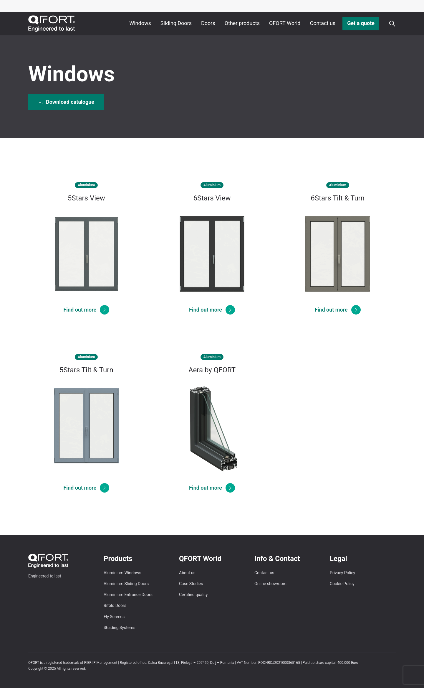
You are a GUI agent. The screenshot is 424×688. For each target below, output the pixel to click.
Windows (140, 23)
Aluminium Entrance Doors (128, 594)
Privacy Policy (342, 572)
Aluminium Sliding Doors (126, 583)
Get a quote (361, 23)
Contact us (323, 23)
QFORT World (285, 23)
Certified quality (193, 594)
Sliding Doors (176, 23)
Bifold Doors (115, 605)
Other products (242, 23)
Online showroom (270, 583)
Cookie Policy (342, 583)
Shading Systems (119, 627)
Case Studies (191, 583)
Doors (208, 23)
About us (187, 572)
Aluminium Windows (122, 572)
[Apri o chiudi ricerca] (392, 23)
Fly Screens (114, 616)
